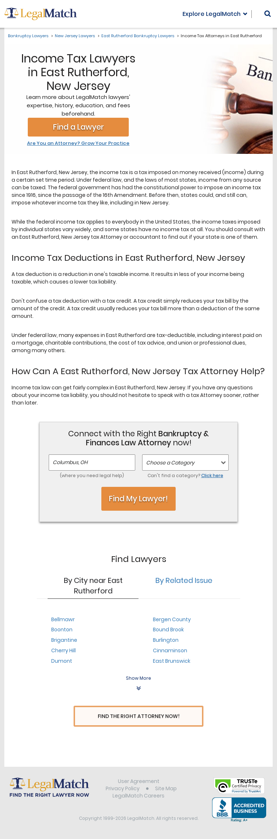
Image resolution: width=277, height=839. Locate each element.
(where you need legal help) (92, 475)
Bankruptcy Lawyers (28, 36)
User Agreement (138, 782)
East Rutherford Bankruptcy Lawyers (137, 36)
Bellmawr (63, 619)
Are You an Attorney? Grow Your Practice (78, 143)
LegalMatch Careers (138, 796)
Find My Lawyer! (138, 498)
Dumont (61, 661)
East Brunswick (171, 661)
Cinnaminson (170, 650)
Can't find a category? (185, 475)
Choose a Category (170, 462)
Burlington (166, 640)
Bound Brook (168, 629)
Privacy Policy (123, 789)
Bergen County (172, 619)
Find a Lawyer (78, 127)
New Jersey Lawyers (75, 36)
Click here (212, 475)
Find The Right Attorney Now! (139, 716)
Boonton (61, 629)
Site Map (166, 789)
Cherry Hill (63, 650)
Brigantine (64, 640)
